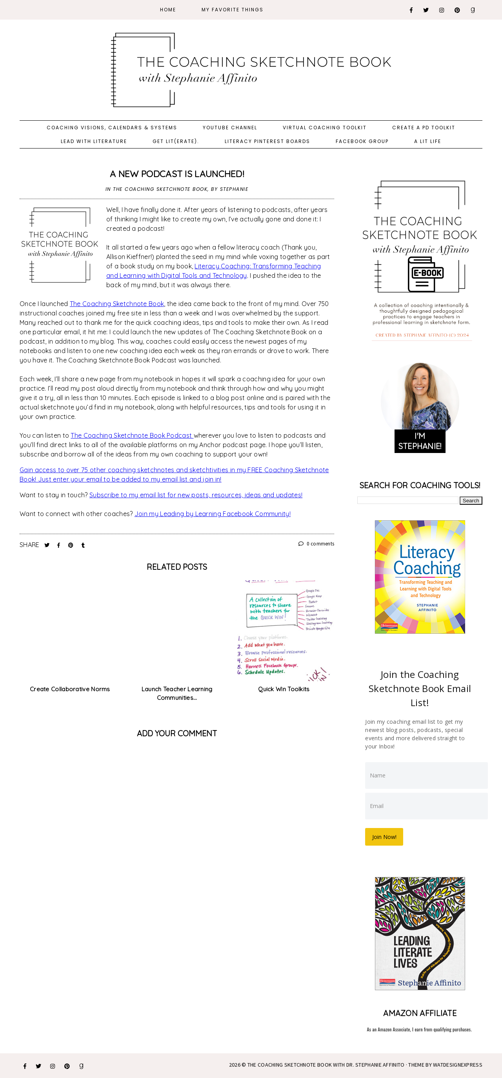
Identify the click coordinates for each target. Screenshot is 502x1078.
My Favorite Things (233, 9)
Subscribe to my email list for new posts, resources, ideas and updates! (195, 495)
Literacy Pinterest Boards (267, 141)
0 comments (316, 543)
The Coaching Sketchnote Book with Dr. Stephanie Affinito (326, 1063)
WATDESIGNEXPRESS (457, 1063)
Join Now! (385, 836)
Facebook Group (362, 141)
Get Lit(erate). (176, 141)
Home (168, 9)
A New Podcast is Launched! (177, 173)
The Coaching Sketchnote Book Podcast (132, 435)
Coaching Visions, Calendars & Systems (112, 127)
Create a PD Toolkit (423, 127)
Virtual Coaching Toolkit (325, 127)
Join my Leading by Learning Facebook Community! (213, 514)
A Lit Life (427, 141)
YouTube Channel (230, 127)
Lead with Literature (94, 141)
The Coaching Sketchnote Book (160, 189)
